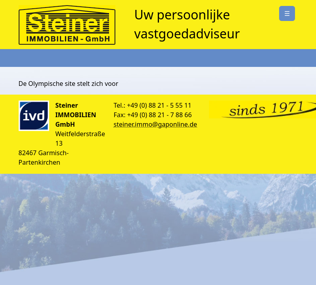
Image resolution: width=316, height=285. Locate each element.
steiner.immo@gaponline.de (155, 124)
